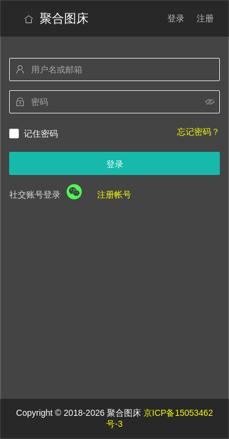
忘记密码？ (198, 132)
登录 (175, 18)
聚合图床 (56, 18)
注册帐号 (114, 194)
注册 (205, 18)
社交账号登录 (34, 194)
